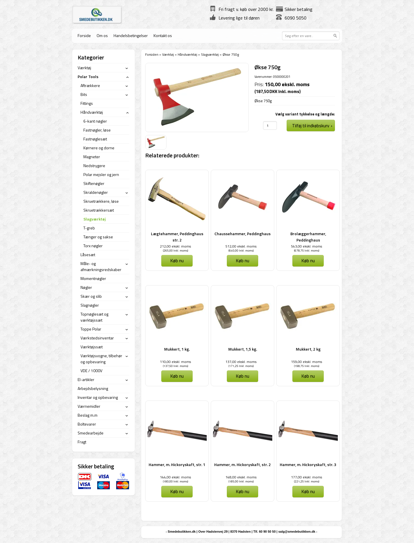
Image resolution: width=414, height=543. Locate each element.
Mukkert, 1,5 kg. (242, 349)
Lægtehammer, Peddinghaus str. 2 (177, 237)
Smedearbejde (90, 433)
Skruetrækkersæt (98, 210)
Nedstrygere (94, 166)
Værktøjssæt (91, 347)
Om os (102, 35)
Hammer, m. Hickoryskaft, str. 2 (242, 464)
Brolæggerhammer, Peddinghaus (308, 237)
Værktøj (168, 54)
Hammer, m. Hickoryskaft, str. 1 (177, 464)
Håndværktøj (187, 54)
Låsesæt (87, 255)
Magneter (91, 157)
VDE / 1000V (91, 371)
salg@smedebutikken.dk (296, 531)
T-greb (89, 228)
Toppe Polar (90, 329)
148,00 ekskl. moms (240, 477)
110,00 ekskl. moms (175, 361)
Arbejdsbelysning (93, 388)
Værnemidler (89, 406)
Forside (84, 35)
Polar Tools (88, 77)
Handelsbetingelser (131, 35)
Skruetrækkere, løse (101, 201)
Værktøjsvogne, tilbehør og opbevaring (101, 359)
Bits (83, 94)
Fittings (86, 103)
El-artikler (86, 379)
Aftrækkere (90, 85)
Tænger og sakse (98, 237)
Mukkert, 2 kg (308, 349)
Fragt (82, 442)
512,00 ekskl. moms (240, 246)
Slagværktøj (210, 54)
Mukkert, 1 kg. (177, 349)
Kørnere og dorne (98, 148)
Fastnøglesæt (95, 139)
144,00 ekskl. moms (175, 477)
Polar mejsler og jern (101, 174)
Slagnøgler (89, 305)
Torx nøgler (93, 246)
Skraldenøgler (95, 192)
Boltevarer (87, 424)
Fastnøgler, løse (97, 130)
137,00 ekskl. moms (240, 361)
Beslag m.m (87, 415)
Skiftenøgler (93, 183)
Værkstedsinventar (97, 338)
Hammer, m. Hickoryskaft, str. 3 (308, 464)
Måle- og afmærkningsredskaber (100, 266)
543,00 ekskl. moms (306, 246)
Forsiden (151, 54)
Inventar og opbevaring (98, 397)
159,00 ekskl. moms (306, 361)
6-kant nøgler (95, 121)
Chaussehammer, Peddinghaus (242, 234)
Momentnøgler (93, 278)
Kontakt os (163, 35)
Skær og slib (91, 296)
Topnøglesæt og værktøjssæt (94, 317)
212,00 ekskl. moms (175, 246)
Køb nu (177, 260)
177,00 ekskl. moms (306, 477)
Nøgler (86, 287)
